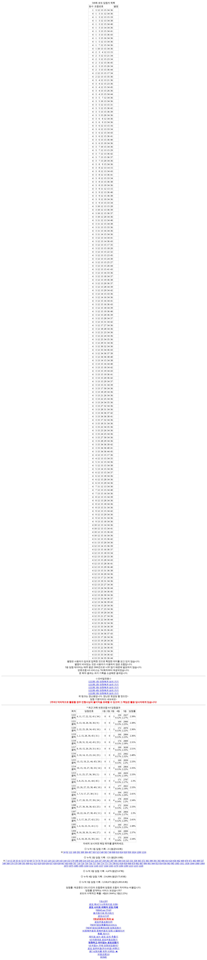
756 (90, 863)
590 (19, 863)
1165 (111, 866)
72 (33, 861)
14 (8, 861)
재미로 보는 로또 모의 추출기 (103, 936)
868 (129, 863)
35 (17, 861)
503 (94, 852)
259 (104, 861)
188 (76, 861)
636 (47, 863)
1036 (187, 863)
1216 (144, 852)
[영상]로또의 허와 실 (103, 919)
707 (74, 863)
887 (141, 863)
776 (110, 863)
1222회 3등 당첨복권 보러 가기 (103, 687)
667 (63, 863)
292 (78, 852)
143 (61, 861)
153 (68, 861)
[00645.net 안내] (103, 910)
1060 (197, 863)
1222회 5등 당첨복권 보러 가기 (103, 693)
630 (43, 863)
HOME (103, 957)
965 (168, 863)
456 (174, 861)
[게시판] (103, 901)
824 (121, 852)
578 (16, 863)
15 (11, 861)
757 (94, 863)
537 (202, 861)
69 (31, 861)
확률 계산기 (103, 934)
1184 (121, 866)
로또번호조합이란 (103, 922)
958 (129, 852)
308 (82, 852)
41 (19, 861)
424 (170, 861)
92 (67, 852)
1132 (91, 866)
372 (143, 861)
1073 (66, 866)
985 (172, 863)
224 (96, 861)
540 (102, 852)
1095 (81, 866)
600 (27, 863)
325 (127, 861)
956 (165, 863)
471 (190, 861)
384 (86, 852)
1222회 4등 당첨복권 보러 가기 (103, 690)
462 (178, 861)
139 (57, 861)
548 (4, 863)
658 (59, 863)
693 (66, 863)
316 (123, 861)
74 (36, 861)
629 (39, 863)
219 (88, 861)
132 (53, 861)
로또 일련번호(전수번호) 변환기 (103, 948)
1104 (86, 866)
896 (145, 863)
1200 (139, 852)
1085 (76, 866)
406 (163, 861)
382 (147, 861)
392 (159, 861)
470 (186, 861)
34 (64, 852)
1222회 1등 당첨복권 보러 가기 (103, 681)
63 (28, 861)
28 (14, 861)
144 (65, 861)
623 (35, 863)
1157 (101, 866)
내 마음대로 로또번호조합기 (103, 939)
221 (92, 861)
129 (49, 861)
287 (112, 861)
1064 (202, 863)
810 (117, 852)
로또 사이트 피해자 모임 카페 (103, 907)
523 (98, 852)
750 (86, 863)
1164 (106, 866)
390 (151, 861)
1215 (136, 866)
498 (198, 861)
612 (31, 863)
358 (135, 861)
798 (114, 863)
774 (102, 863)
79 (42, 861)
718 (78, 863)
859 (125, 863)
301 (116, 861)
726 (82, 863)
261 (108, 861)
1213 (131, 866)
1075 (71, 866)
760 (98, 863)
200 (80, 861)
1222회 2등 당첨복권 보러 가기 (103, 684)
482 (194, 861)
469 (182, 861)
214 (84, 861)
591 (23, 863)
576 (12, 863)
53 (22, 861)
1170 (116, 866)
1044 (192, 863)
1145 (96, 866)
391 (155, 861)
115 (45, 861)
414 (166, 861)
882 (137, 863)
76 (39, 861)
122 (70, 852)
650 (55, 863)
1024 (134, 852)
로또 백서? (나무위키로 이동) (103, 904)
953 (157, 863)
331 (131, 861)
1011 (182, 863)
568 (8, 863)
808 (113, 852)
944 (153, 863)
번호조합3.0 (103, 954)
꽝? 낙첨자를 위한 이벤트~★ (103, 951)
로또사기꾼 (103, 916)
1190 (126, 866)
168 (74, 852)
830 (121, 863)
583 (106, 852)
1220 (141, 866)
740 (109, 852)
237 (100, 861)
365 (139, 861)
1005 (177, 863)
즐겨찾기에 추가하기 (103, 913)
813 (117, 863)
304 (119, 861)
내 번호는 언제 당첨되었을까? (103, 945)
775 (106, 863)
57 (25, 861)
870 (133, 863)
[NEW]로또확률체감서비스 (103, 925)
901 (149, 863)
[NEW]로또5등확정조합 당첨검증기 (103, 928)
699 (70, 863)
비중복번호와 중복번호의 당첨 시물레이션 (103, 931)
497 (90, 852)
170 (72, 861)
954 (161, 863)
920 (125, 852)
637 (51, 863)
